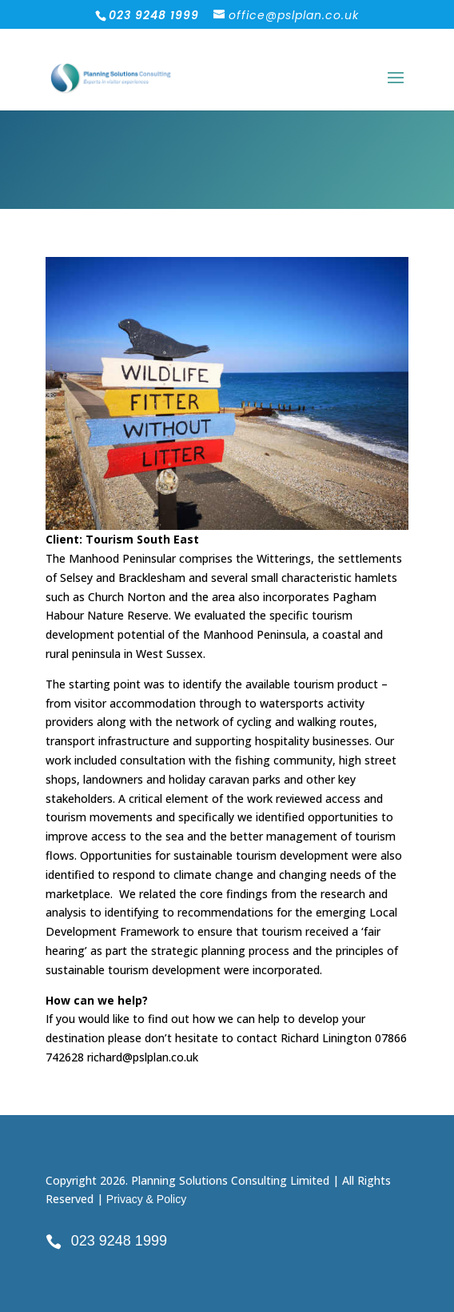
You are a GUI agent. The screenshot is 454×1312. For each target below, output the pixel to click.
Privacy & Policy (146, 1199)
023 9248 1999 (119, 1241)
